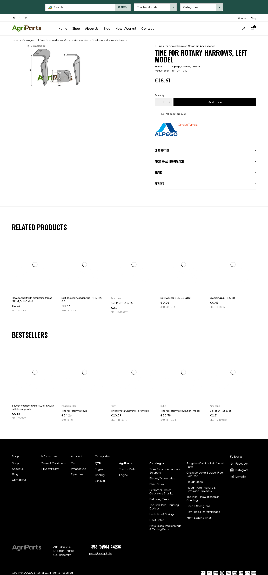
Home (15, 40)
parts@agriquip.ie (100, 553)
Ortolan (185, 66)
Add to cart (216, 102)
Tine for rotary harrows (74, 410)
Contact (242, 18)
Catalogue (28, 40)
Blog (253, 18)
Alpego (176, 66)
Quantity (159, 95)
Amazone (116, 298)
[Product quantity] (163, 102)
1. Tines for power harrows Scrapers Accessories (63, 40)
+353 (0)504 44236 (105, 547)
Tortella (195, 66)
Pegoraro (67, 405)
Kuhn (113, 405)
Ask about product (176, 113)
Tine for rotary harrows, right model (180, 410)
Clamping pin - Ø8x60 (222, 297)
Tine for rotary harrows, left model (130, 410)
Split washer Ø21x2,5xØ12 (175, 297)
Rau (74, 405)
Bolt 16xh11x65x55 (122, 302)
